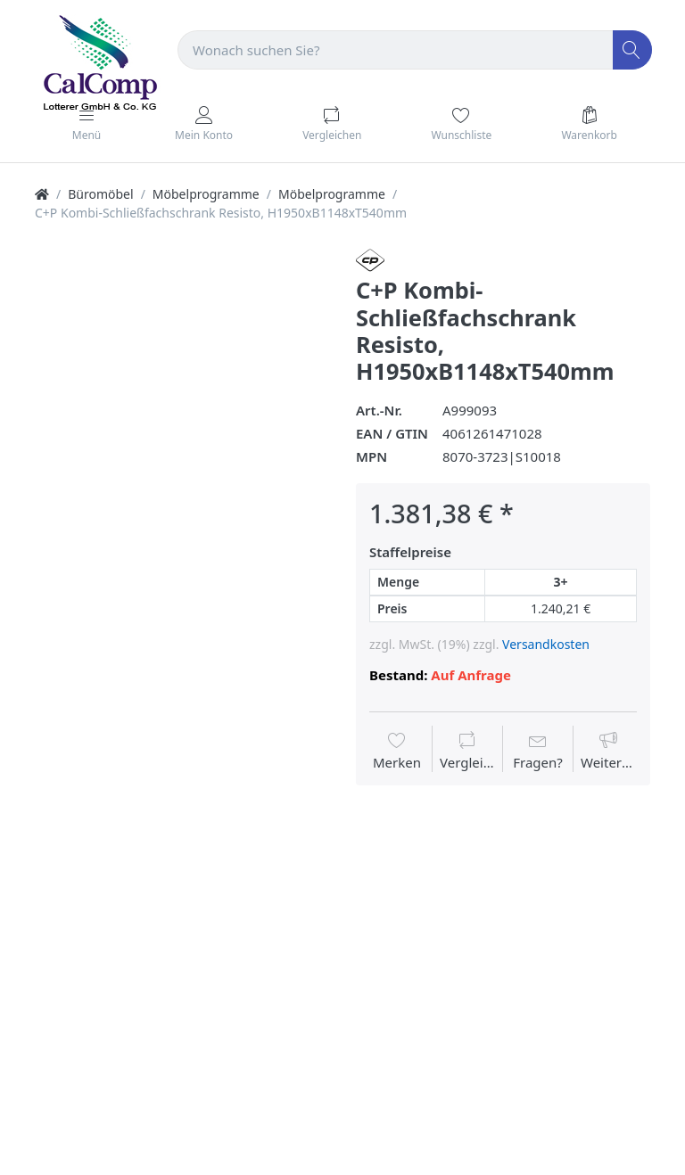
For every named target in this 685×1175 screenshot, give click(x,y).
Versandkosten (546, 644)
